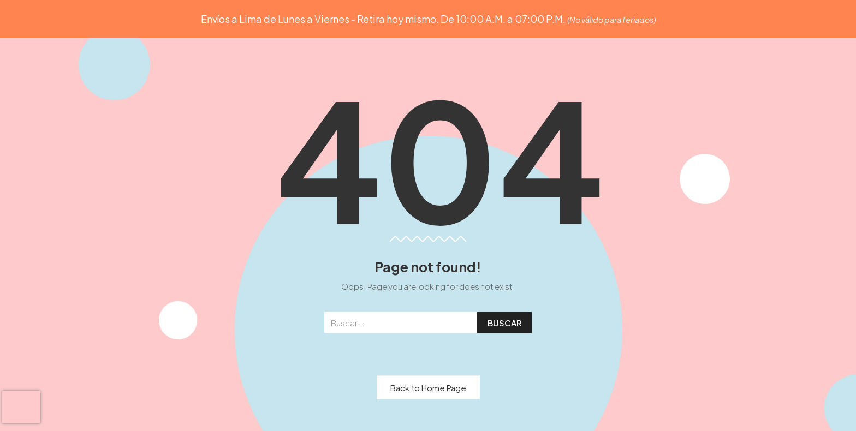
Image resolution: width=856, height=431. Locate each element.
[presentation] (21, 407)
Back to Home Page (428, 387)
